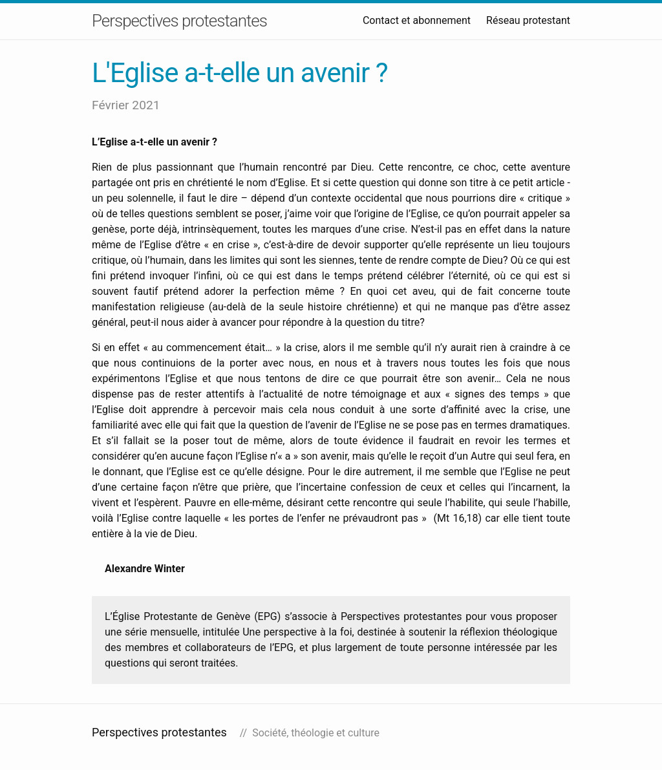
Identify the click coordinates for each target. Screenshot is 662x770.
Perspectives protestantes (179, 20)
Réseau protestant (528, 20)
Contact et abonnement (417, 20)
